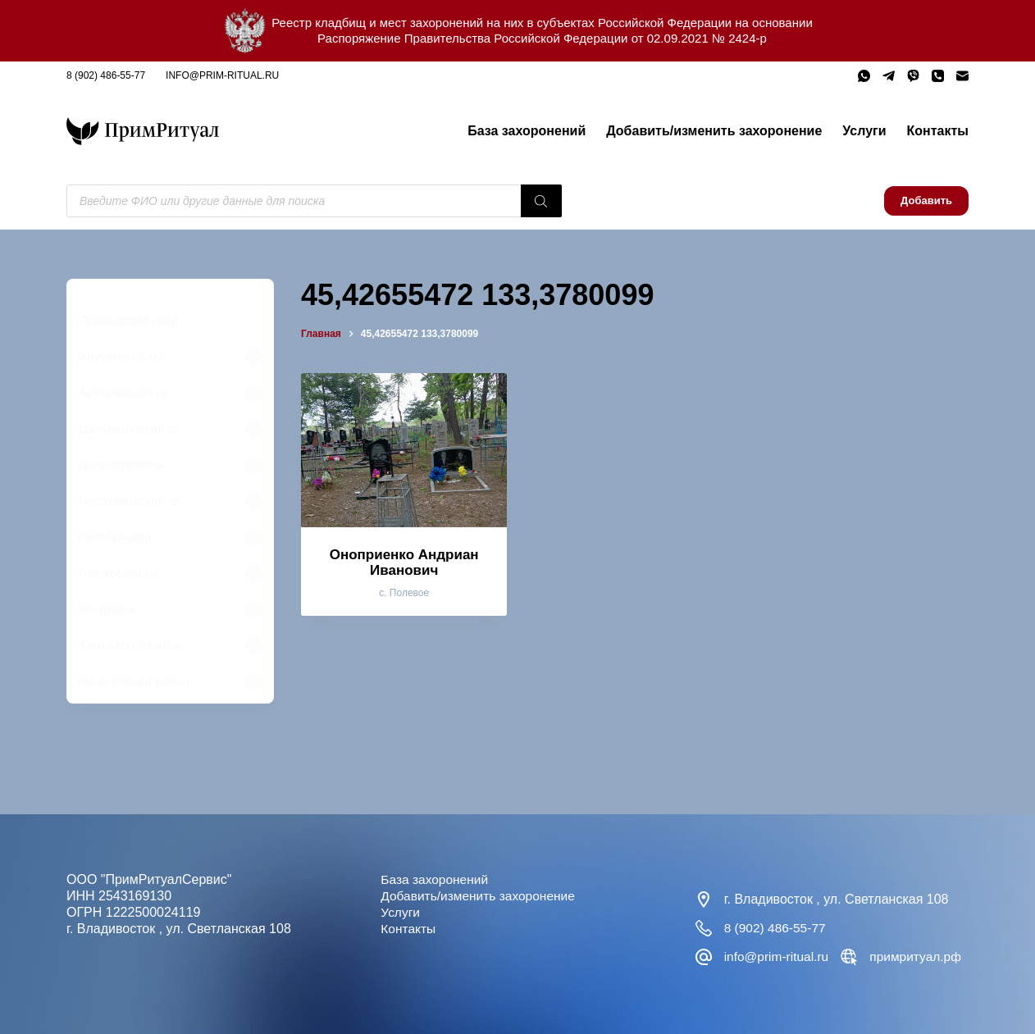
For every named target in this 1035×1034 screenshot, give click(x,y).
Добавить (926, 200)
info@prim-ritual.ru (222, 75)
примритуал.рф (920, 956)
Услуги (864, 131)
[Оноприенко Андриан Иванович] (404, 450)
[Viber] (913, 76)
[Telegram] (888, 76)
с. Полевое (404, 593)
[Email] (962, 76)
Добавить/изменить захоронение (714, 131)
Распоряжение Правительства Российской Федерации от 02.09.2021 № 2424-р (542, 38)
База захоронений (526, 131)
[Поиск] (541, 200)
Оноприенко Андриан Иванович (404, 562)
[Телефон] (938, 76)
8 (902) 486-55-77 (105, 75)
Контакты (938, 131)
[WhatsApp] (864, 76)
